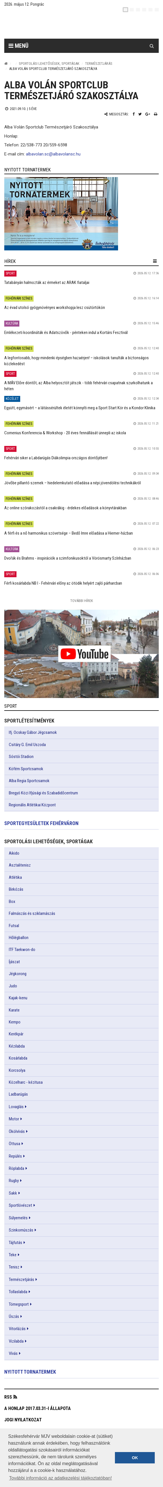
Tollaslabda (18, 1291)
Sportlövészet (20, 1205)
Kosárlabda (18, 1058)
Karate (14, 1010)
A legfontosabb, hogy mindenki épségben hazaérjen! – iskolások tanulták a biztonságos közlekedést (76, 360)
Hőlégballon (18, 937)
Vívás (13, 1353)
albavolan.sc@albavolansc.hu (53, 154)
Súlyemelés (18, 1217)
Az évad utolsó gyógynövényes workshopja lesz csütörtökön (54, 307)
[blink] (157, 9)
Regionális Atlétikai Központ (32, 804)
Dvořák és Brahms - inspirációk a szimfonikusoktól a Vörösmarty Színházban (67, 558)
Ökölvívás (17, 1131)
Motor (14, 1119)
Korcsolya (17, 1070)
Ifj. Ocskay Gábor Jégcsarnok (33, 732)
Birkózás (16, 889)
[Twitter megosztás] (140, 114)
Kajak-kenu (18, 997)
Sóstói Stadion (21, 756)
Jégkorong (17, 973)
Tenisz (14, 1267)
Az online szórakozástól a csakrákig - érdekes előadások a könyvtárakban (65, 507)
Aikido (14, 853)
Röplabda (16, 1168)
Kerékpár (16, 1034)
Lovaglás (16, 1106)
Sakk (13, 1193)
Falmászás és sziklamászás (32, 913)
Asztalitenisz (20, 865)
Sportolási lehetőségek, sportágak (49, 63)
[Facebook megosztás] (134, 114)
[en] (132, 9)
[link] (81, 213)
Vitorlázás (17, 1328)
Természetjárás (98, 63)
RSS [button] (8, 1397)
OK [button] (135, 1457)
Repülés (15, 1156)
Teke (12, 1254)
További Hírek (81, 601)
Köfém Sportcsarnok (26, 768)
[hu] (125, 9)
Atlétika (15, 877)
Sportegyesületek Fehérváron (41, 823)
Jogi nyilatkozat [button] (23, 1419)
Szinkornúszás (21, 1230)
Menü (18, 45)
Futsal (14, 925)
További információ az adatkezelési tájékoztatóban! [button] (60, 1478)
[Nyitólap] (6, 63)
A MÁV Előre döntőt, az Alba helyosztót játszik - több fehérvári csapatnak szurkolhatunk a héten (78, 385)
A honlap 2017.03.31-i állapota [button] (37, 1408)
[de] (144, 9)
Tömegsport (19, 1304)
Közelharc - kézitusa (26, 1082)
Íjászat (14, 961)
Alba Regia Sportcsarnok (29, 780)
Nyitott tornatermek (30, 1372)
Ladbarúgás (18, 1094)
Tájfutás (15, 1242)
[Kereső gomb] (152, 46)
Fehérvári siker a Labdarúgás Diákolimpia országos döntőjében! (56, 457)
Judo (13, 985)
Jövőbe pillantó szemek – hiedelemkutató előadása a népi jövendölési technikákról (72, 482)
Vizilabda (16, 1341)
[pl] (138, 9)
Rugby (14, 1180)
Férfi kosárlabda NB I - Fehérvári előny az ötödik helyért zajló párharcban (63, 583)
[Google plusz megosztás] (147, 114)
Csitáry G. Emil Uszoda (27, 744)
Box (12, 901)
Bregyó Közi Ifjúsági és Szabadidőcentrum (43, 793)
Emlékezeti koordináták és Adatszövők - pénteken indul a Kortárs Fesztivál (66, 332)
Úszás (14, 1316)
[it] (150, 9)
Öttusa (14, 1143)
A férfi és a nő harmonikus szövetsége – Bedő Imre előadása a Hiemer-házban (68, 533)
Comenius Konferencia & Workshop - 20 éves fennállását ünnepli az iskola (65, 432)
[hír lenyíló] (155, 261)
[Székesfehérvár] (57, 26)
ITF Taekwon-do (22, 949)
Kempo (14, 1022)
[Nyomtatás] (155, 114)
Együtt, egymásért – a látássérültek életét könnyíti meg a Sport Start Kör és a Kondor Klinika (79, 407)
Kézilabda (17, 1046)
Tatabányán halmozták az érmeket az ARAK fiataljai (46, 282)
